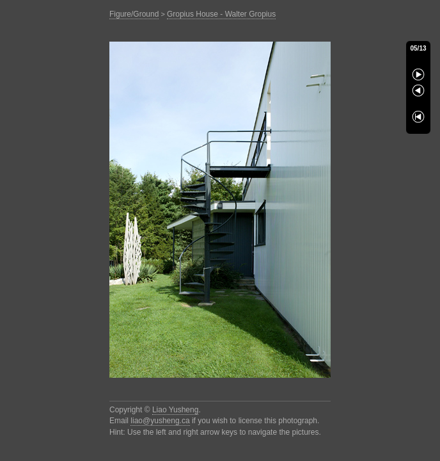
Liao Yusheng (175, 409)
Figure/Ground (134, 14)
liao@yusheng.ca (159, 420)
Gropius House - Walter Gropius (221, 14)
